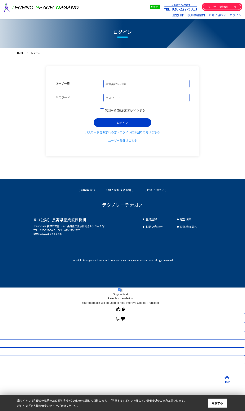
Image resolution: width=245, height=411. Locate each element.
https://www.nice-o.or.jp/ (47, 234)
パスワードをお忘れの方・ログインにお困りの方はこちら (122, 132)
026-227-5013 (184, 9)
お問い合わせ (217, 15)
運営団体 (178, 15)
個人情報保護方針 (119, 190)
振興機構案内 (196, 15)
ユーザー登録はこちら (122, 140)
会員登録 (151, 219)
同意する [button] (217, 403)
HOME (20, 52)
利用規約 (86, 190)
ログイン (235, 15)
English (154, 6)
